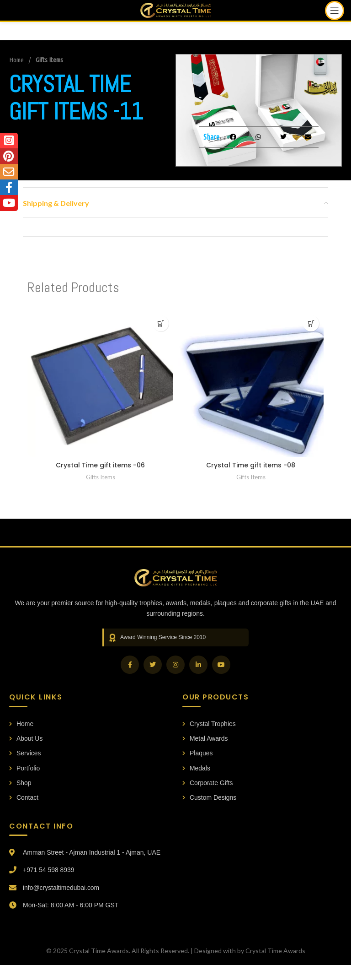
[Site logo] (175, 9)
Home (17, 60)
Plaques (197, 753)
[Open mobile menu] (334, 10)
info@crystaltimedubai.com (61, 887)
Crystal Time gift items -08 (250, 465)
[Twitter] (153, 665)
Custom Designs (209, 798)
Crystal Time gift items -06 (100, 465)
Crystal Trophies (209, 723)
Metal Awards (205, 738)
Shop (20, 782)
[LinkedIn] (198, 665)
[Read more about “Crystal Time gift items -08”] (311, 323)
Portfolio (24, 768)
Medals (196, 768)
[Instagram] (175, 665)
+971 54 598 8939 (48, 870)
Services (25, 753)
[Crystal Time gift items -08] (251, 384)
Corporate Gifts (207, 782)
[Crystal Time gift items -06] (100, 384)
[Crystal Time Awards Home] (175, 577)
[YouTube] (221, 665)
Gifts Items (49, 60)
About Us (26, 738)
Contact (23, 798)
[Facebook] (130, 665)
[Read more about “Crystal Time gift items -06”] (161, 323)
